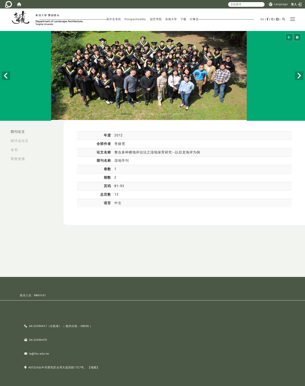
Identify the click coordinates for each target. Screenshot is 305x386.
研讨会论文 (20, 141)
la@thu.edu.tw (39, 353)
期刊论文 (18, 132)
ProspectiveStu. (136, 19)
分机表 (54, 325)
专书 (14, 150)
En (262, 19)
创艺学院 (156, 19)
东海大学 (171, 19)
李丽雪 (119, 144)
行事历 (194, 19)
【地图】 (94, 367)
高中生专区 (113, 19)
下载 (183, 19)
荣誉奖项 (18, 159)
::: (4, 130)
